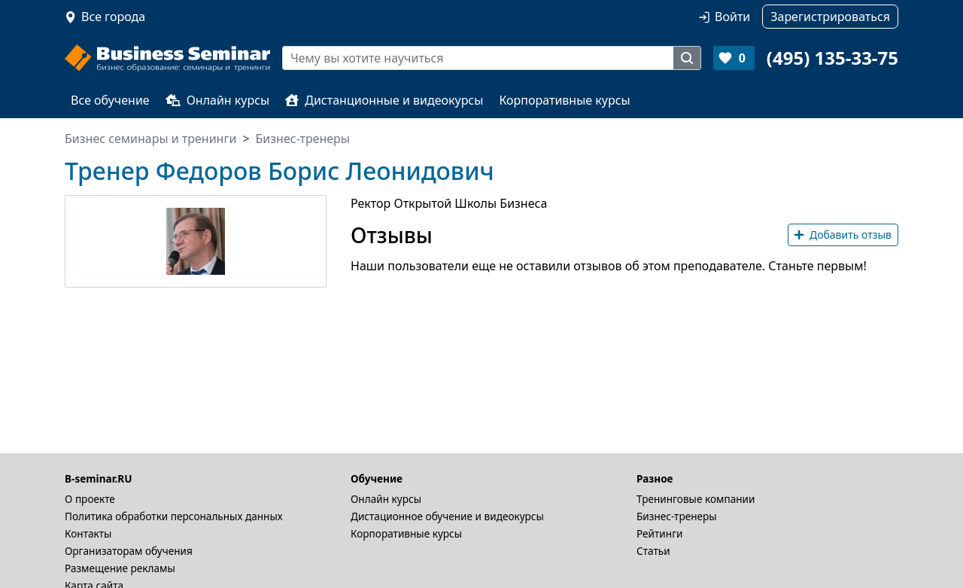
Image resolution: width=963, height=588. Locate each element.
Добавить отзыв (843, 234)
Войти (732, 16)
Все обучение (110, 100)
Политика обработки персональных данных (174, 516)
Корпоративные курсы (564, 100)
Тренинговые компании (695, 499)
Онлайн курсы (218, 100)
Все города (113, 16)
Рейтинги (659, 533)
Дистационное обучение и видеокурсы (447, 516)
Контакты (88, 533)
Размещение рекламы (120, 568)
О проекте (90, 499)
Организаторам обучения (129, 551)
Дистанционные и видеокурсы (384, 100)
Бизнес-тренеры (676, 516)
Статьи (653, 551)
